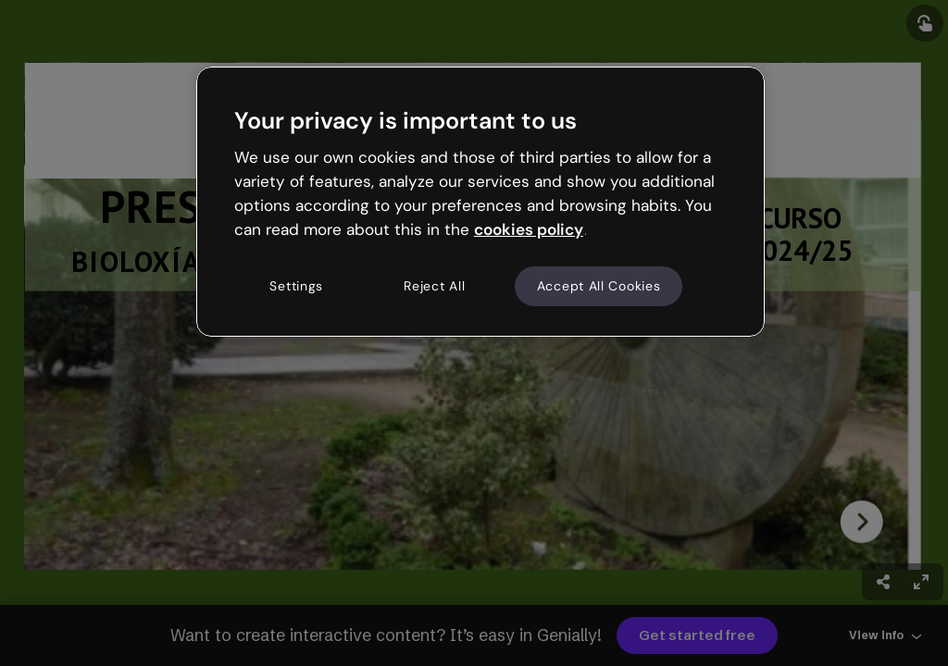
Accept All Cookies (599, 286)
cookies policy (528, 229)
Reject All (434, 286)
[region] (480, 202)
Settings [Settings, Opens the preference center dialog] (296, 286)
